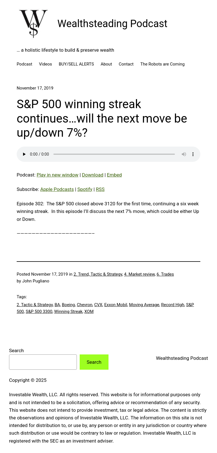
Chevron (84, 304)
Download (92, 175)
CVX (98, 304)
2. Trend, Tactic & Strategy (97, 274)
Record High (172, 304)
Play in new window (58, 175)
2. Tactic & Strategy (35, 304)
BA (57, 304)
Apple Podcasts (57, 189)
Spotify (84, 189)
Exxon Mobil (115, 304)
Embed (114, 175)
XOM (89, 311)
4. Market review (139, 274)
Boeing (68, 304)
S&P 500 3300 (39, 311)
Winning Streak (68, 311)
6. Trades (165, 274)
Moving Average (144, 304)
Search (16, 350)
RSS (100, 189)
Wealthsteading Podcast (112, 24)
